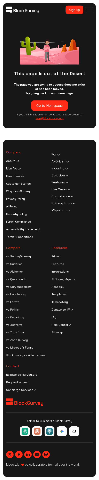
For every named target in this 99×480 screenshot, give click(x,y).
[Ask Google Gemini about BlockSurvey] (62, 431)
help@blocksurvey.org (21, 374)
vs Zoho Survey (17, 340)
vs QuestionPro (16, 279)
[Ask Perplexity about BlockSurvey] (49, 431)
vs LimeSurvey (16, 294)
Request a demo (17, 382)
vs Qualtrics (14, 264)
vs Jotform (14, 325)
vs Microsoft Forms (19, 347)
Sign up (74, 10)
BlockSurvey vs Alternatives (25, 355)
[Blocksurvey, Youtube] (37, 454)
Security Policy (16, 214)
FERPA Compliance (18, 221)
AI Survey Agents (64, 279)
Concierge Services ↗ (21, 390)
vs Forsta (12, 302)
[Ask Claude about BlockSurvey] (37, 431)
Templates (59, 294)
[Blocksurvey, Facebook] (19, 454)
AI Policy (11, 206)
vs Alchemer (14, 271)
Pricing (56, 256)
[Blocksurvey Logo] (22, 10)
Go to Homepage (49, 106)
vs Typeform (15, 332)
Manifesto (13, 168)
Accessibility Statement (23, 229)
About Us (12, 161)
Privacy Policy (15, 199)
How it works (15, 176)
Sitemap (57, 332)
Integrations (60, 271)
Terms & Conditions (19, 237)
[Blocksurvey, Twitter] (10, 454)
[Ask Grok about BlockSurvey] (74, 431)
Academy (58, 287)
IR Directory (60, 302)
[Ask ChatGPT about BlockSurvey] (25, 431)
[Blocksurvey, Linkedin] (28, 454)
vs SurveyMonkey (18, 256)
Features (58, 264)
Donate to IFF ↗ (63, 309)
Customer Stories (18, 183)
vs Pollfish (13, 309)
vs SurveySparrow (18, 287)
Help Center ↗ (61, 325)
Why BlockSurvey (18, 191)
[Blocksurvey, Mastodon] (46, 454)
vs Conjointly (15, 317)
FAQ (54, 317)
